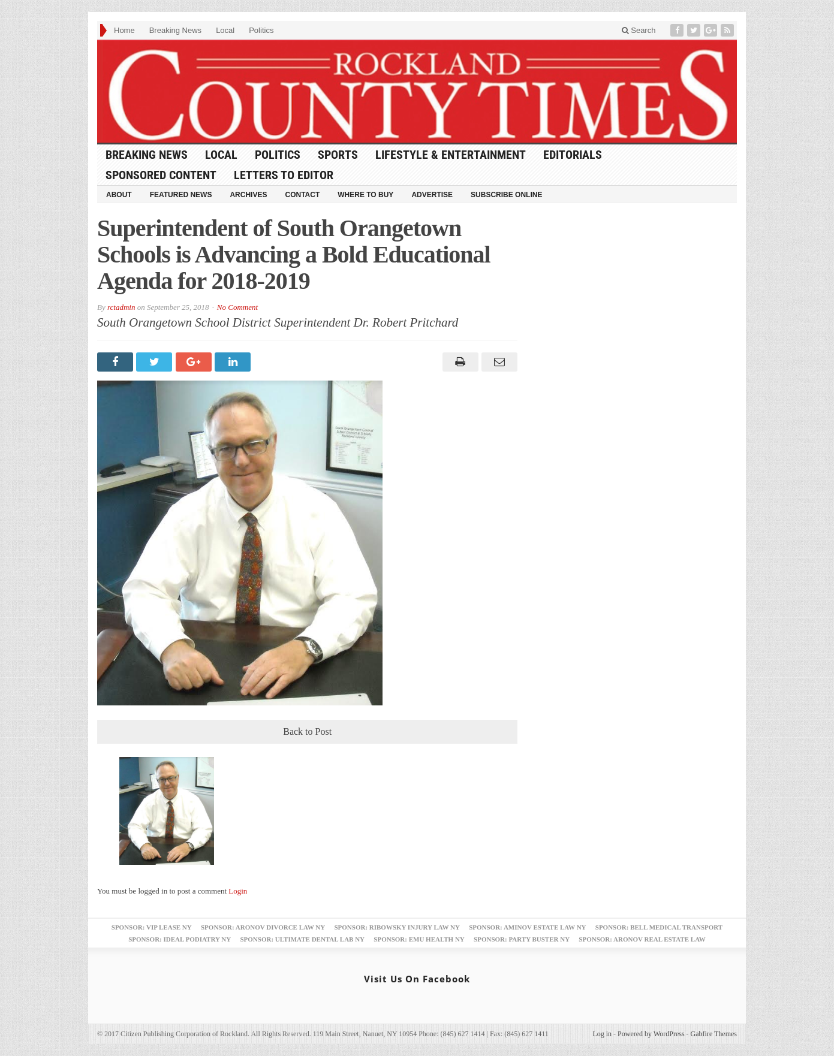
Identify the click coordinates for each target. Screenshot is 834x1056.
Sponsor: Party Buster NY (522, 939)
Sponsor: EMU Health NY (419, 939)
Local (225, 30)
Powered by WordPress (651, 1034)
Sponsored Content (161, 175)
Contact (302, 195)
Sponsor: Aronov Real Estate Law (642, 939)
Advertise (432, 195)
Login (237, 890)
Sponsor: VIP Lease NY (152, 927)
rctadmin (121, 307)
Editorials (572, 154)
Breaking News (175, 30)
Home (124, 30)
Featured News (181, 195)
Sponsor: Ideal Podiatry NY (179, 939)
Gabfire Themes (714, 1034)
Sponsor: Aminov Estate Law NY (527, 927)
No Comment (237, 307)
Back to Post (307, 731)
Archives (248, 195)
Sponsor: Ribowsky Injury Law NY (396, 927)
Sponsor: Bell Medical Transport (658, 927)
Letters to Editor (283, 175)
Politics (261, 30)
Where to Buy (365, 195)
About (119, 195)
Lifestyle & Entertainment (450, 154)
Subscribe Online (506, 195)
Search (639, 30)
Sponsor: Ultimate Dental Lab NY (302, 939)
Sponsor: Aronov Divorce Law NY (263, 927)
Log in (602, 1034)
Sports (338, 154)
